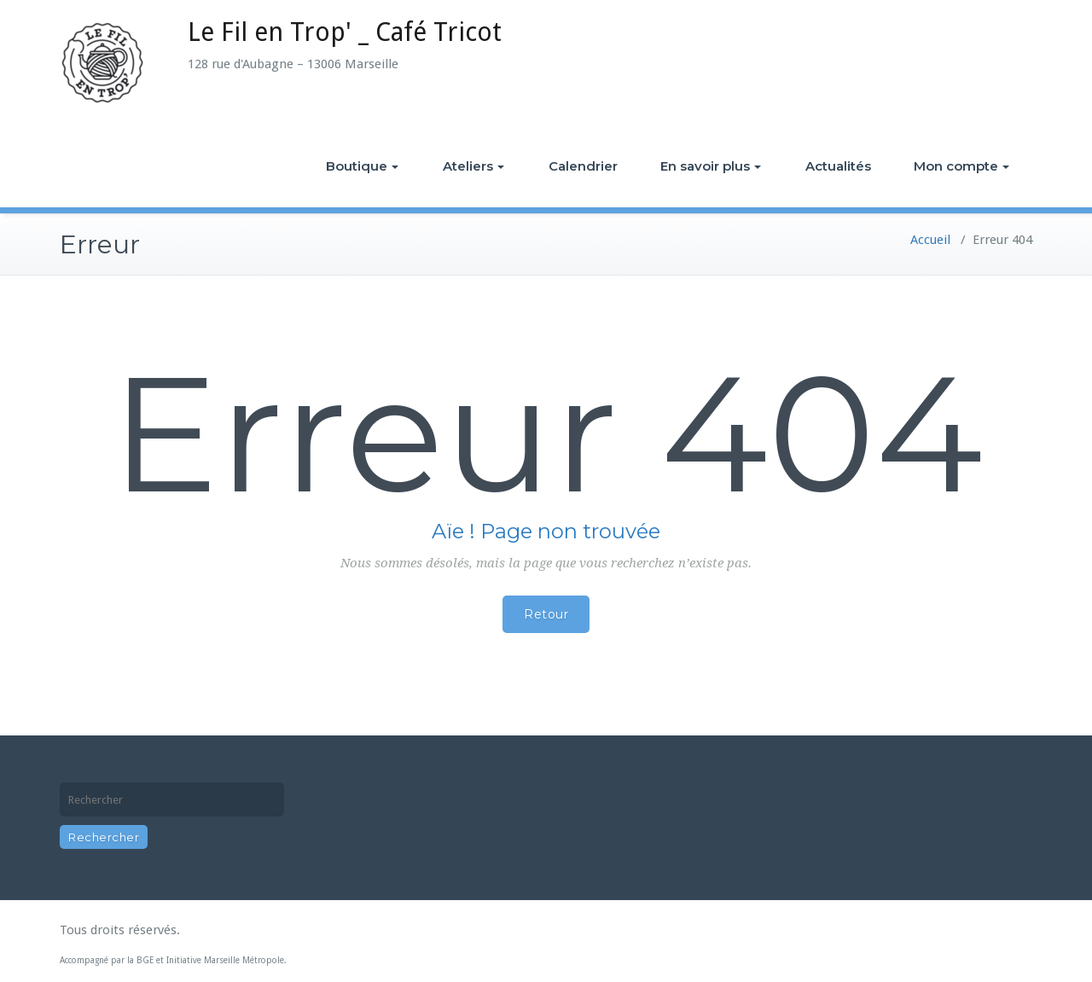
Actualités (838, 166)
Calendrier (583, 166)
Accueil (930, 239)
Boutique (362, 166)
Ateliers (473, 166)
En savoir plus (710, 166)
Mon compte (961, 166)
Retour (546, 614)
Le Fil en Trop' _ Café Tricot (345, 32)
